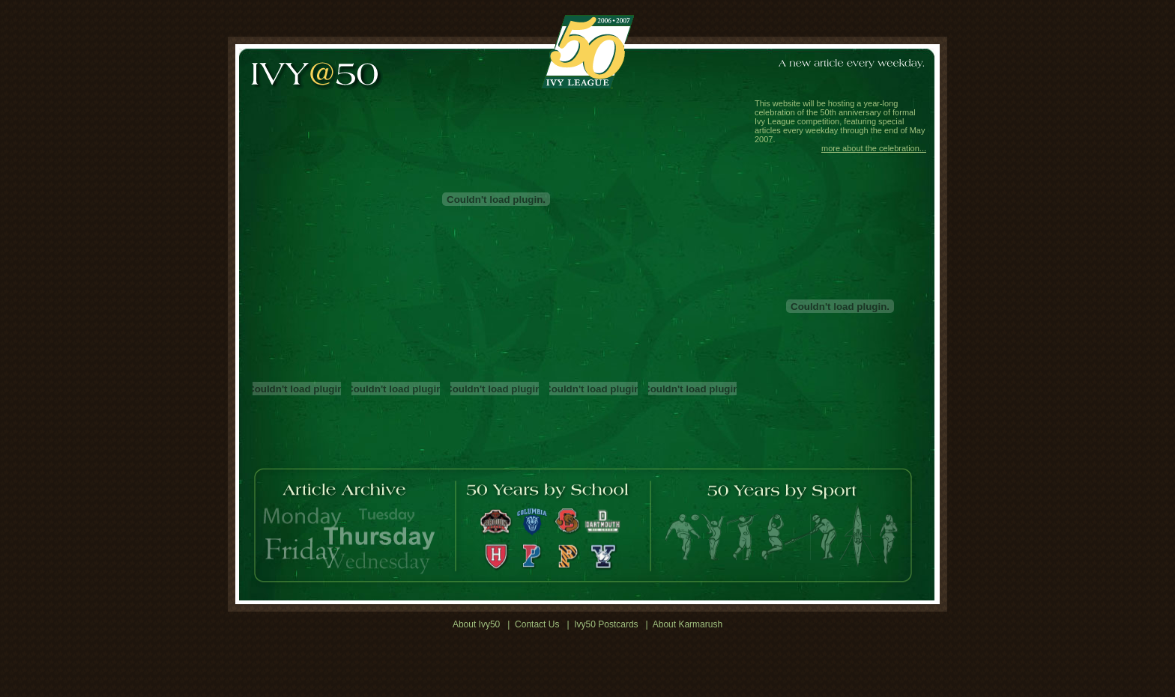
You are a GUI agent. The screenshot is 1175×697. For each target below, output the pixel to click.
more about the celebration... (873, 148)
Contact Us (537, 624)
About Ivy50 (476, 624)
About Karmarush (687, 624)
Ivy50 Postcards (606, 624)
